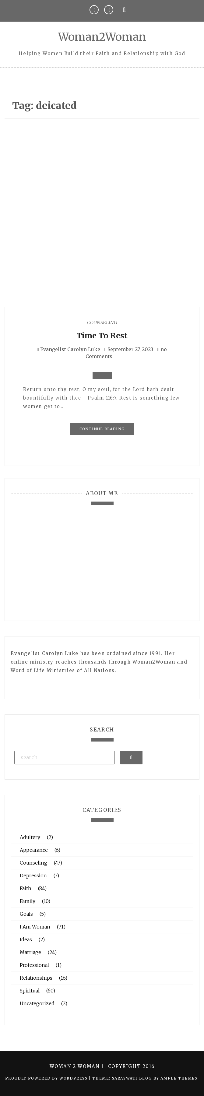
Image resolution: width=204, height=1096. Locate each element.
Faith (25, 888)
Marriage (30, 952)
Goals (26, 914)
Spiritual (30, 991)
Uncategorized (37, 1003)
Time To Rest (102, 335)
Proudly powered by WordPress (47, 1078)
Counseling (102, 322)
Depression (33, 875)
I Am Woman (35, 927)
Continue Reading (102, 429)
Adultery (30, 837)
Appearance (34, 850)
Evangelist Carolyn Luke (70, 349)
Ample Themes (178, 1078)
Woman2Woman (102, 37)
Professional (34, 965)
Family (27, 901)
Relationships (36, 978)
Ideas (26, 939)
